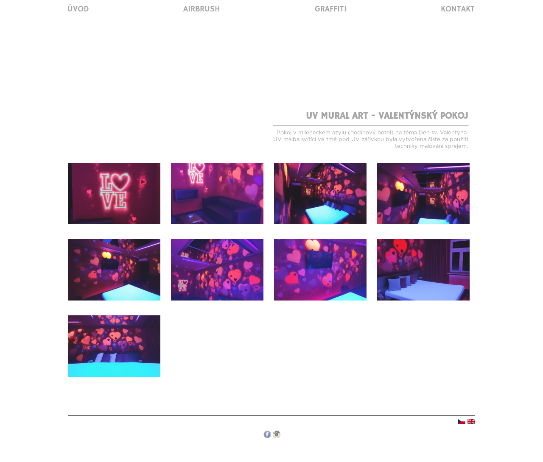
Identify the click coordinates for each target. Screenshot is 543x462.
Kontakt (458, 9)
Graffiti (331, 9)
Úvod (78, 9)
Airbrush (201, 9)
